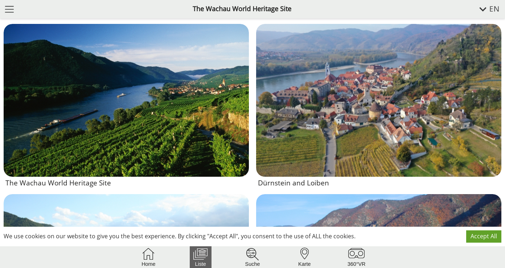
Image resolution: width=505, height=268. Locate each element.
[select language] (485, 9)
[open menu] (9, 8)
